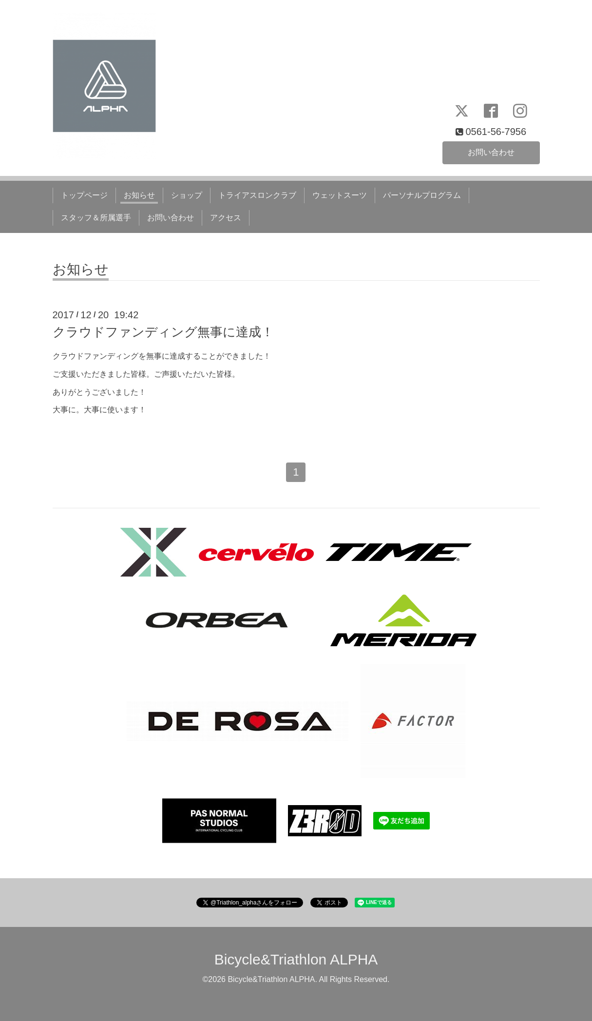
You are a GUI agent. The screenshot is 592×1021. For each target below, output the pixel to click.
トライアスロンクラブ (257, 195)
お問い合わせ (491, 152)
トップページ (84, 195)
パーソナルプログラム (422, 195)
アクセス (225, 217)
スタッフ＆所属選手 (96, 217)
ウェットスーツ (339, 195)
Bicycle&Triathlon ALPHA (296, 959)
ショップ (186, 195)
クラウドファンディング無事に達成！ (163, 332)
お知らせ (139, 195)
